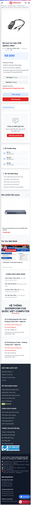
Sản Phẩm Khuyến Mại (8, 435)
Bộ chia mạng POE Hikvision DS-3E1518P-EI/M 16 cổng (15, 231)
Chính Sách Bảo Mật (8, 424)
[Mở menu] (2, 3)
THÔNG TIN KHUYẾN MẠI (10, 428)
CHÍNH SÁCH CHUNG (9, 408)
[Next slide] (29, 197)
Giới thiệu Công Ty (7, 372)
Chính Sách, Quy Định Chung (10, 412)
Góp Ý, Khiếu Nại (7, 401)
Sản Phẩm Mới (6, 440)
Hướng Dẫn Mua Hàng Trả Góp (11, 395)
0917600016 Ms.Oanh (7, 493)
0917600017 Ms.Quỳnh (8, 495)
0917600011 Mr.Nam (7, 484)
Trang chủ (3, 5)
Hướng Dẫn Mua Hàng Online (10, 389)
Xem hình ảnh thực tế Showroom (13, 324)
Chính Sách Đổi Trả (7, 421)
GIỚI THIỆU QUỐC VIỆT (10, 368)
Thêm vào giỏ (16, 94)
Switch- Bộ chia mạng (7, 7)
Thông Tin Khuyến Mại (8, 432)
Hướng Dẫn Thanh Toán (9, 392)
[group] (15, 0)
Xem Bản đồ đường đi (10, 327)
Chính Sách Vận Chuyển (9, 415)
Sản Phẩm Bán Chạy (8, 438)
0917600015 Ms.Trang (7, 491)
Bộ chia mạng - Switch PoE (21, 7)
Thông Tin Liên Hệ (7, 374)
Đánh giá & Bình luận (8, 109)
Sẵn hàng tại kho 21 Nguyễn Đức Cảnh (13, 88)
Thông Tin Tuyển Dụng (8, 377)
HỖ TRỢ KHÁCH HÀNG (9, 386)
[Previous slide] (27, 197)
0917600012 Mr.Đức (7, 486)
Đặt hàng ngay (15, 99)
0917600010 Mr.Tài (7, 482)
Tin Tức (4, 380)
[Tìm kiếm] (26, 3)
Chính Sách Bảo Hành (8, 418)
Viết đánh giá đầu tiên (15, 138)
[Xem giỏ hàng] (29, 3)
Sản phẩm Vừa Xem (7, 443)
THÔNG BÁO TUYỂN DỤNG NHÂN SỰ (12, 264)
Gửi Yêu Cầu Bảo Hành (8, 398)
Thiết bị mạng (11, 5)
